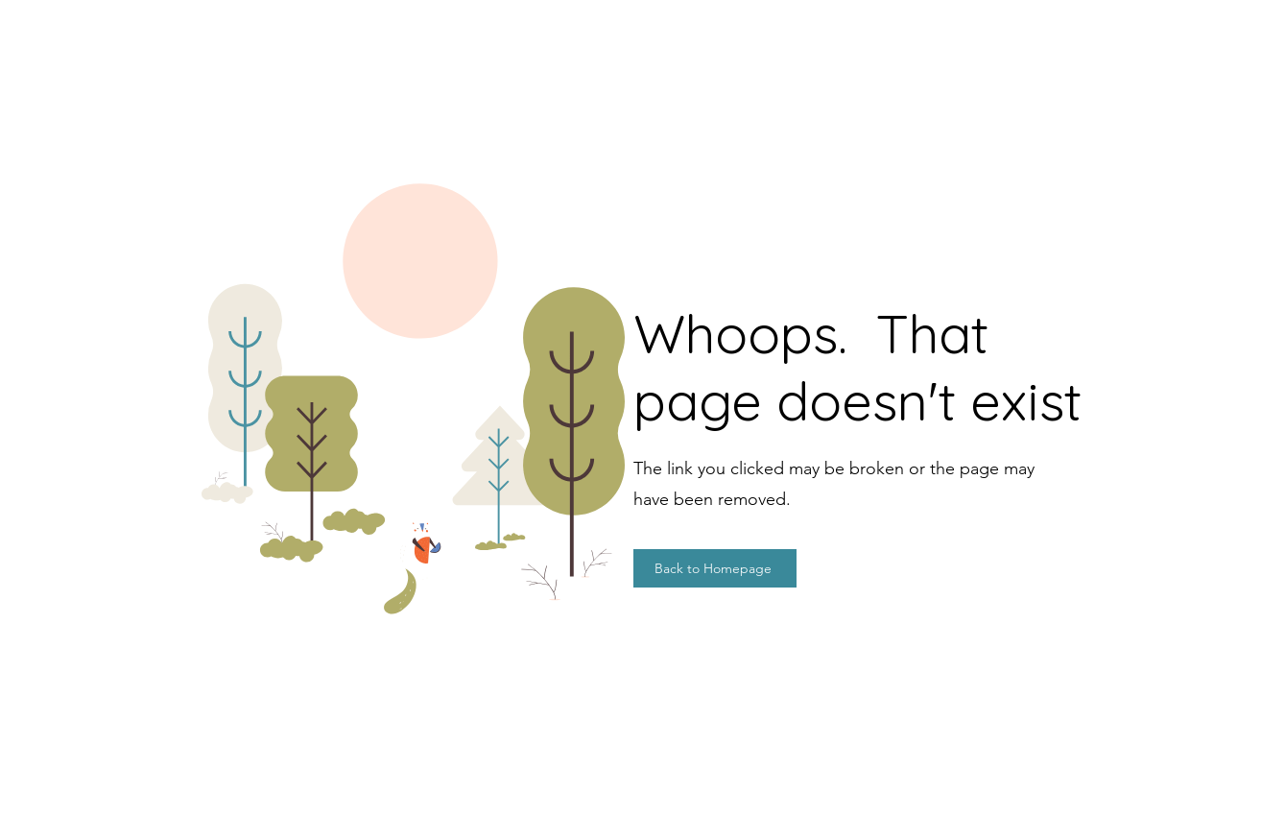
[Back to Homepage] (715, 568)
